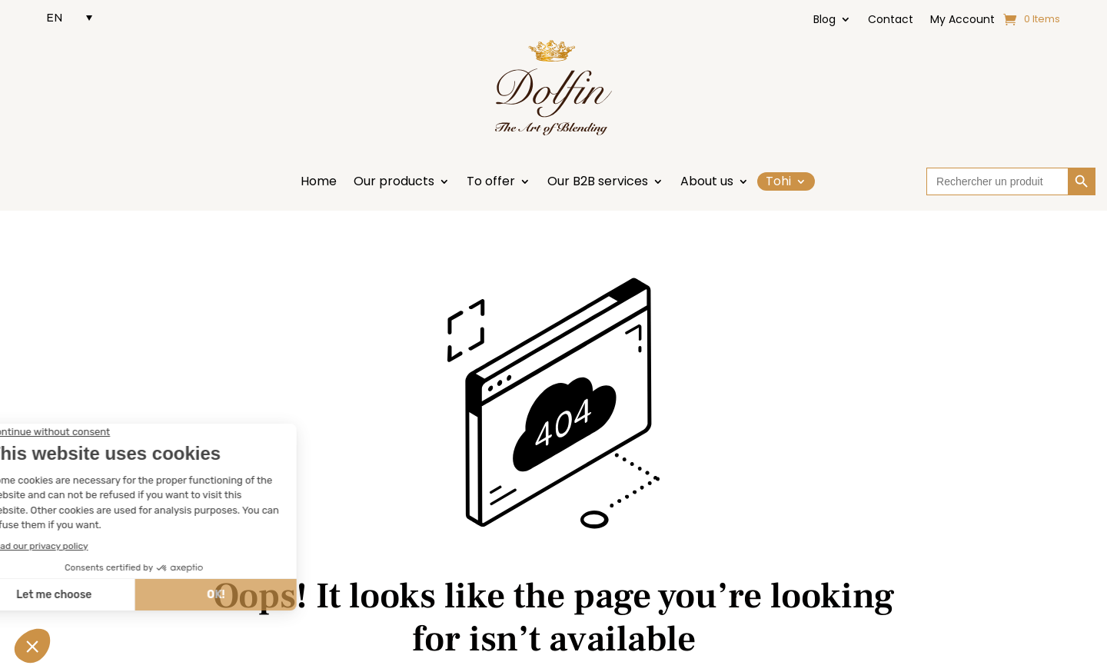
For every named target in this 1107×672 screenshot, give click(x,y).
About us (706, 183)
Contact (890, 20)
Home (319, 183)
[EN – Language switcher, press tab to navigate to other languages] (69, 17)
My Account (962, 20)
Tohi (778, 181)
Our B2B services (597, 183)
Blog (824, 20)
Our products (394, 183)
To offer (491, 183)
